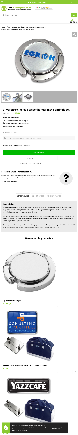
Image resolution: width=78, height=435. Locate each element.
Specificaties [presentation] (38, 190)
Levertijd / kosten (45, 366)
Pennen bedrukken (7, 393)
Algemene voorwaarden (47, 410)
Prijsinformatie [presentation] (54, 190)
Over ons (43, 393)
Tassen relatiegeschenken (15, 27)
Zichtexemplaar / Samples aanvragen (52, 381)
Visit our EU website (46, 413)
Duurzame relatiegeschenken (10, 399)
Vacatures (43, 396)
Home (3, 27)
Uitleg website (44, 369)
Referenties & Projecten (47, 402)
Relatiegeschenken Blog (48, 399)
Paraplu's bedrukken (7, 410)
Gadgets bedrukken (7, 402)
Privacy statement (46, 405)
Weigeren (64, 427)
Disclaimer (43, 407)
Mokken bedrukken (7, 405)
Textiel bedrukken (7, 407)
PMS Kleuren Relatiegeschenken (50, 375)
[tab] (23, 190)
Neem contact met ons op (10, 176)
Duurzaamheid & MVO (47, 384)
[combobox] (36, 15)
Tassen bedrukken (7, 396)
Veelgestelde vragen (46, 363)
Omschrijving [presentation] (23, 190)
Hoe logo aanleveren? (47, 378)
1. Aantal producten (11, 133)
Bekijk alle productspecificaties (13, 126)
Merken (3, 413)
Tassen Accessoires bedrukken (35, 27)
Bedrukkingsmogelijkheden (49, 372)
